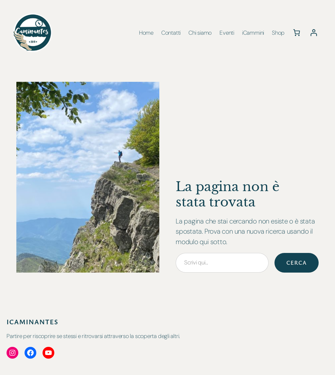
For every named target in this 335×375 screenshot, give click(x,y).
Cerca (296, 262)
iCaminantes (32, 321)
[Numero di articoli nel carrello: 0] (296, 32)
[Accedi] (313, 32)
